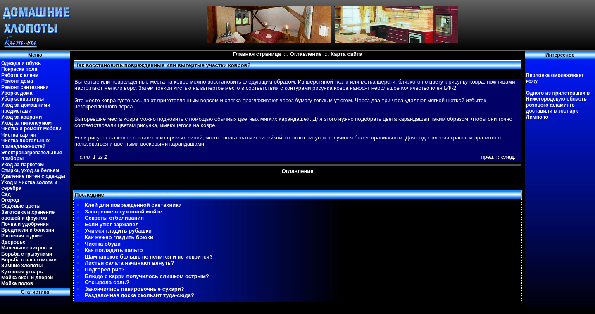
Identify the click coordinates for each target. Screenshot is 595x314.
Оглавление (306, 54)
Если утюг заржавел (112, 224)
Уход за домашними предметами (25, 108)
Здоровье (13, 242)
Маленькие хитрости (26, 248)
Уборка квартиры (22, 99)
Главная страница (257, 54)
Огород (10, 200)
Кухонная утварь (22, 272)
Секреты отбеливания (114, 218)
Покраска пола (19, 69)
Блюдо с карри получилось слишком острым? (147, 276)
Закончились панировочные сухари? (134, 289)
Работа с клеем (20, 75)
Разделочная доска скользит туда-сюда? (139, 295)
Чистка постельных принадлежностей (25, 143)
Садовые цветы (20, 206)
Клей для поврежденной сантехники (133, 205)
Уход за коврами (21, 117)
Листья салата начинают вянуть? (129, 263)
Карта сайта (346, 54)
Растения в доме (22, 236)
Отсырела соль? (107, 282)
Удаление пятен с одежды (33, 176)
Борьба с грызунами (26, 254)
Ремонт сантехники (25, 87)
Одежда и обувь (21, 63)
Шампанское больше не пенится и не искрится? (149, 257)
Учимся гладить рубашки (118, 231)
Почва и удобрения (25, 224)
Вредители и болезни (27, 230)
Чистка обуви (103, 244)
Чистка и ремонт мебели (31, 129)
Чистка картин (18, 135)
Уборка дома (16, 93)
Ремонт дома (17, 81)
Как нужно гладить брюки (119, 237)
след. (508, 157)
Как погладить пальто (114, 250)
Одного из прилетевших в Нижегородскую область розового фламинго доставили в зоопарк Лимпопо (558, 105)
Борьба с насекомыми (29, 260)
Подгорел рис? (105, 269)
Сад (6, 194)
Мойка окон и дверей (27, 277)
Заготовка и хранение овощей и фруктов (28, 215)
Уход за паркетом (22, 165)
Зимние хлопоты (22, 265)
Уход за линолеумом (26, 123)
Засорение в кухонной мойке (123, 212)
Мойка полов (17, 283)
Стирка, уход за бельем (30, 170)
